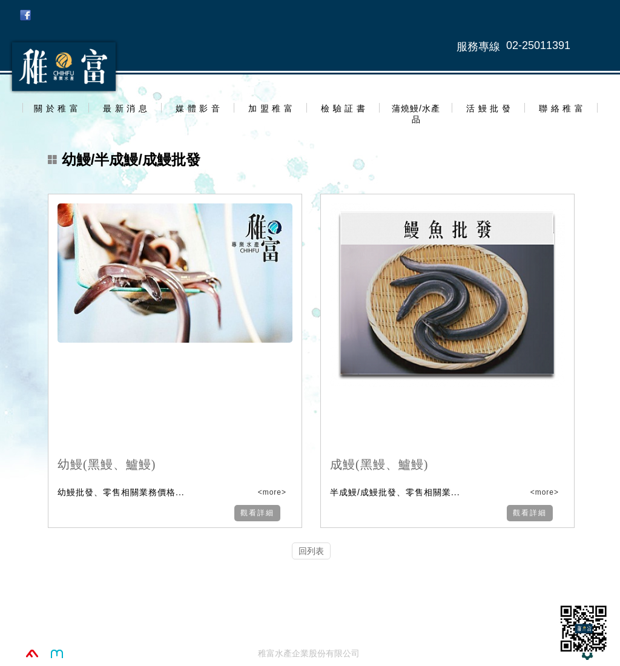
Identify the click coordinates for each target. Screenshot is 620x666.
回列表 (311, 551)
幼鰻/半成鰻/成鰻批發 (124, 160)
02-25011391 (538, 45)
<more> (270, 492)
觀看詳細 (257, 513)
